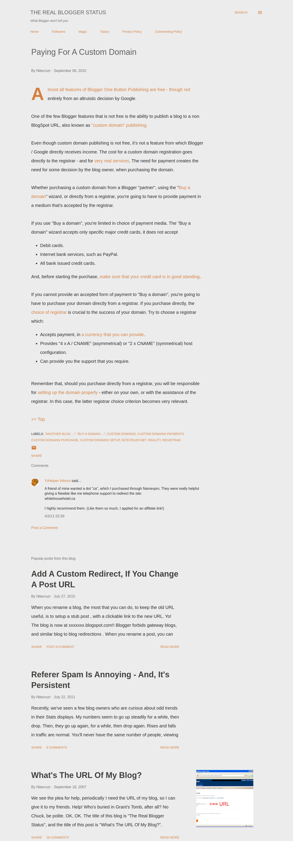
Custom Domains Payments (160, 434)
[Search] (241, 12)
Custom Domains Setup (100, 440)
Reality (154, 440)
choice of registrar (49, 312)
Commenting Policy (168, 31)
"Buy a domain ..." (91, 434)
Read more (169, 647)
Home (34, 31)
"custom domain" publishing (118, 125)
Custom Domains (121, 434)
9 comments (56, 747)
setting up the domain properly (68, 392)
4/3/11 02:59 (54, 516)
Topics (104, 31)
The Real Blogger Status (68, 12)
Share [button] (36, 455)
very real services (111, 160)
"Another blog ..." (60, 434)
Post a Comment (44, 528)
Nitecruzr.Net (134, 440)
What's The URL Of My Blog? (86, 775)
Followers (58, 31)
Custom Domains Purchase (54, 440)
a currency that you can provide (113, 334)
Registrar (172, 440)
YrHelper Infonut (58, 481)
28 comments (57, 837)
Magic (82, 31)
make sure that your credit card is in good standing (150, 276)
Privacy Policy (132, 31)
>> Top (38, 419)
